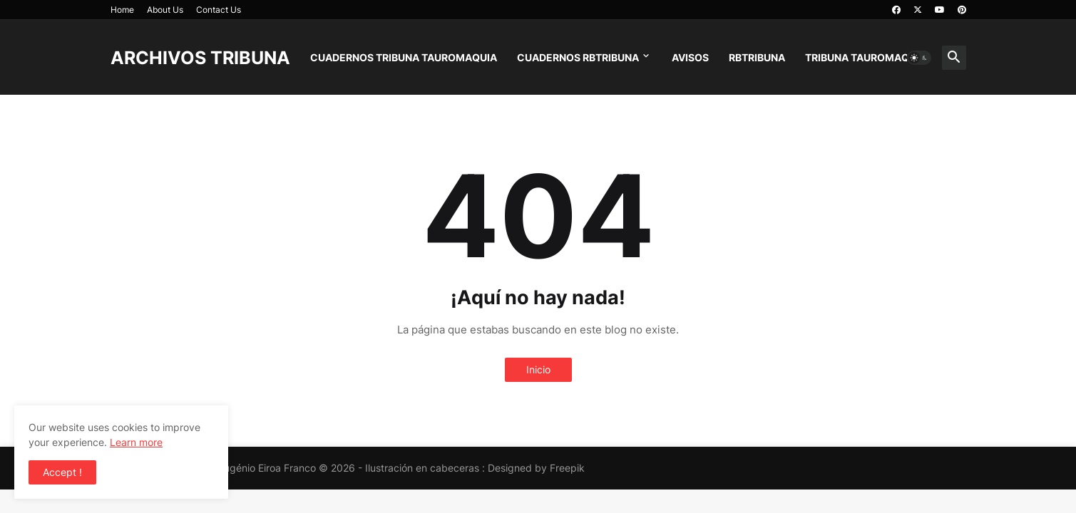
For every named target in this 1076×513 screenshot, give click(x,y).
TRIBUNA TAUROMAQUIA (865, 57)
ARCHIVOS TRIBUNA (200, 57)
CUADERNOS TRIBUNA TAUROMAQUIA (403, 57)
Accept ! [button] (62, 472)
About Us (165, 9)
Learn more (136, 442)
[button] (919, 58)
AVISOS (690, 57)
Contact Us (218, 9)
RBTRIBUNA (757, 57)
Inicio (538, 369)
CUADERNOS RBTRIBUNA (578, 57)
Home (122, 9)
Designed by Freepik (536, 468)
